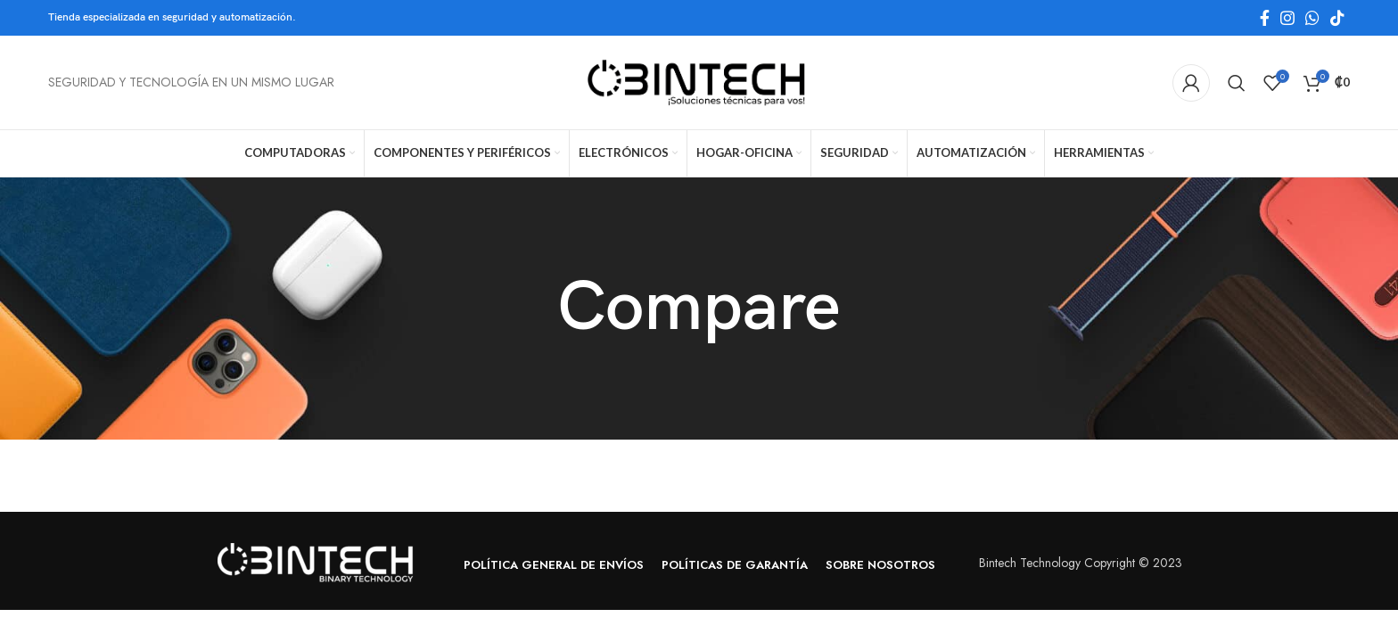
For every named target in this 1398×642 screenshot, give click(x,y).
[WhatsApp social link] (1312, 17)
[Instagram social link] (1287, 17)
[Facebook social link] (1264, 17)
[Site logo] (699, 81)
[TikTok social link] (1337, 17)
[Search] (1236, 83)
